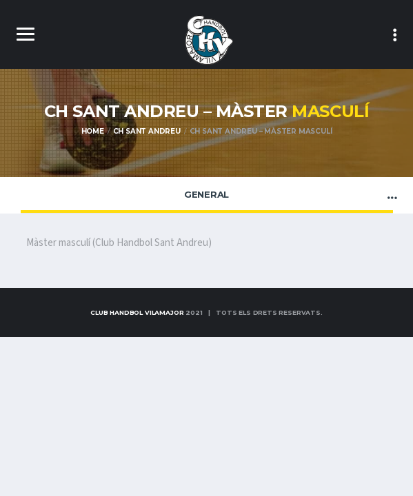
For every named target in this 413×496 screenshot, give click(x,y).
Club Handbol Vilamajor (136, 312)
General (206, 194)
